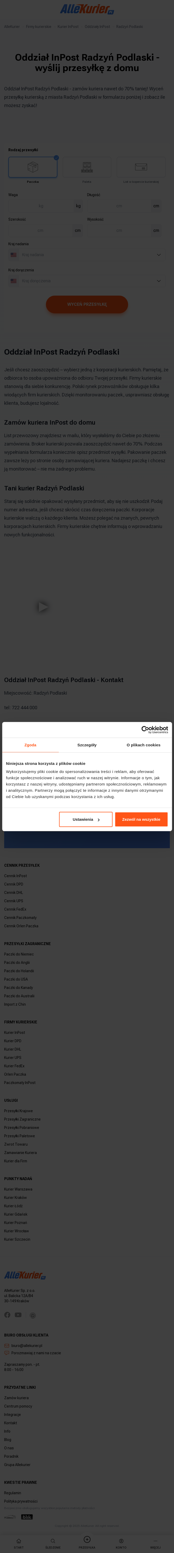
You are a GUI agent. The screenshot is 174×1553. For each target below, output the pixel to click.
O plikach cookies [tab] (143, 744)
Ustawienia (86, 819)
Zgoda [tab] (31, 744)
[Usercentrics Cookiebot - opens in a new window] (145, 730)
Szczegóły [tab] (87, 744)
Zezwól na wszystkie (141, 819)
